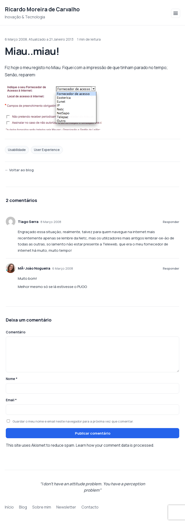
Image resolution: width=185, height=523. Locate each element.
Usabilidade (17, 150)
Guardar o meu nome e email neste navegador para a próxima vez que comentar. (73, 421)
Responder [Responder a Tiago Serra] (171, 222)
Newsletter (66, 507)
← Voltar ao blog (19, 169)
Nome (11, 379)
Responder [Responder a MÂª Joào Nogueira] (171, 268)
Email (11, 400)
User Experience (47, 150)
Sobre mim (41, 507)
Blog (23, 507)
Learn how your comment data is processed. (115, 445)
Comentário (16, 332)
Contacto (90, 507)
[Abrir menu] (175, 13)
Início (9, 507)
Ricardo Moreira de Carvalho (42, 9)
